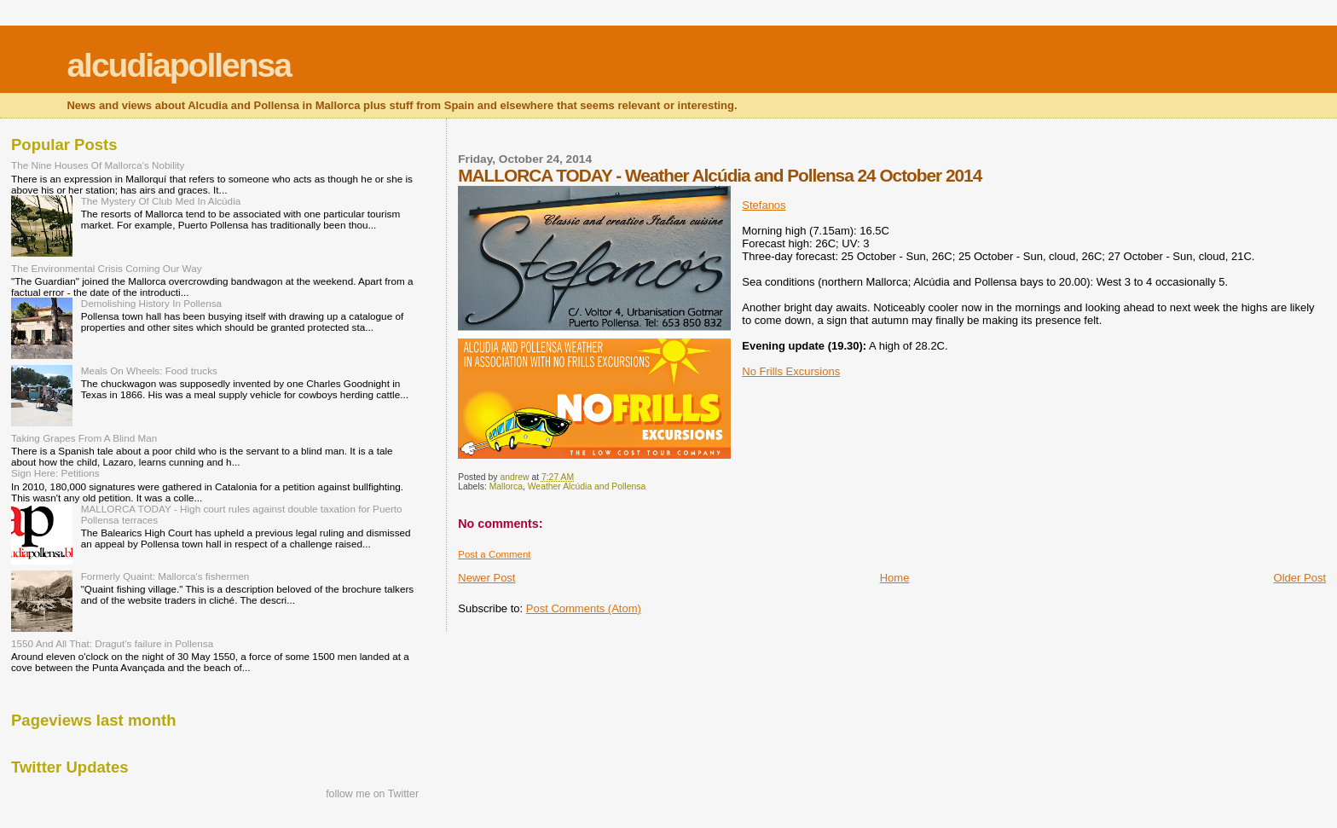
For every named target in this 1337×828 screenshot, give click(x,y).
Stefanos (763, 205)
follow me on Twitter (372, 794)
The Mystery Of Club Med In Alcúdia (161, 200)
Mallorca (506, 486)
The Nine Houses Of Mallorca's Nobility (97, 165)
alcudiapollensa (179, 65)
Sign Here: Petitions (55, 472)
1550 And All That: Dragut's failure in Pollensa (112, 643)
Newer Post (486, 577)
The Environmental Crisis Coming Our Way (106, 268)
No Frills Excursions (791, 371)
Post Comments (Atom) (583, 608)
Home (895, 577)
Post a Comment (494, 554)
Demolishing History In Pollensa (151, 303)
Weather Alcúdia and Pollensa (586, 486)
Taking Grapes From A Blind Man (84, 437)
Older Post (1300, 577)
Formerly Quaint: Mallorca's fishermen (165, 576)
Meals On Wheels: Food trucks (149, 370)
